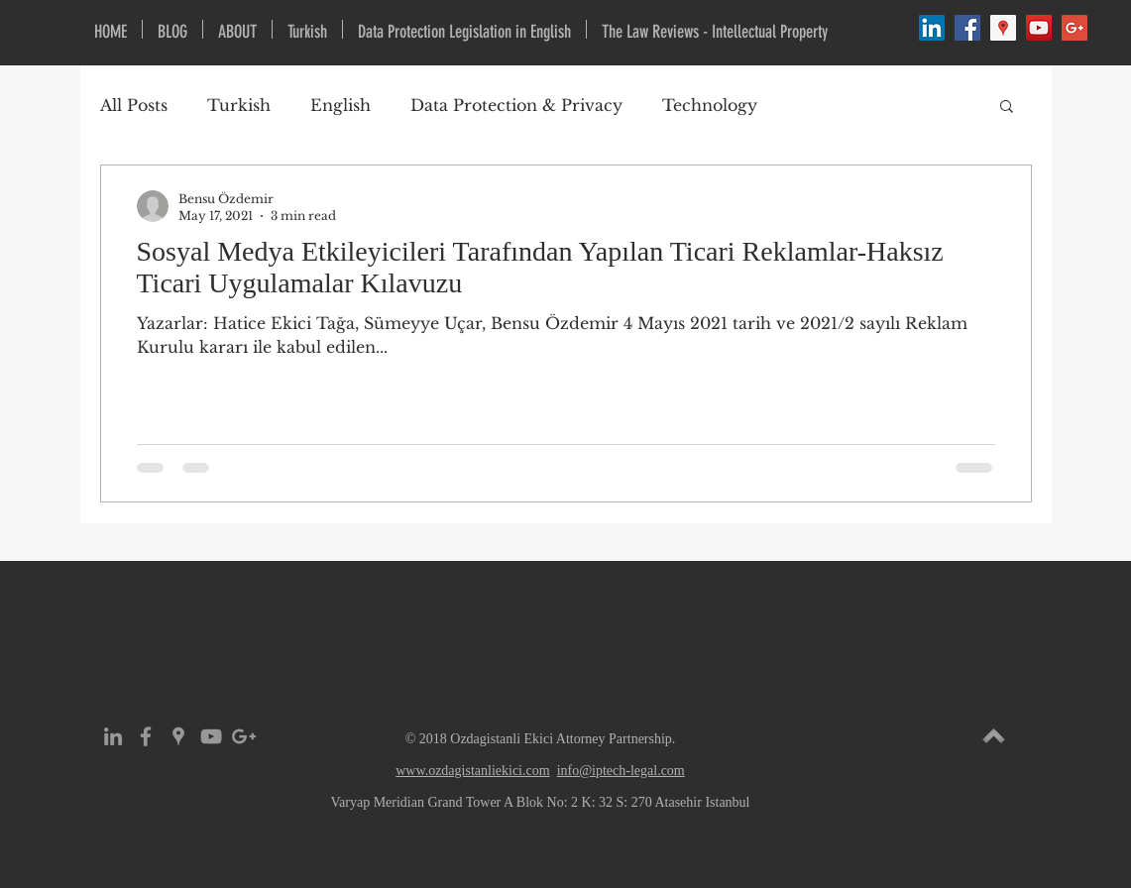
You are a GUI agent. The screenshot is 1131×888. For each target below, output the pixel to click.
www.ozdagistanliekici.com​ (472, 770)
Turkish (239, 105)
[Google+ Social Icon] (1074, 28)
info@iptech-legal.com (621, 770)
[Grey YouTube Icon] (211, 736)
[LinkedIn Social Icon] (932, 28)
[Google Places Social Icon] (1003, 28)
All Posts (134, 105)
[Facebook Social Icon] (967, 28)
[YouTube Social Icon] (1039, 28)
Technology (709, 105)
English (340, 105)
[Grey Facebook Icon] (146, 736)
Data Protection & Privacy (516, 105)
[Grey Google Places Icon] (178, 736)
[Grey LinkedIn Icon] (113, 736)
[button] (1006, 107)
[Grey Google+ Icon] (244, 736)
